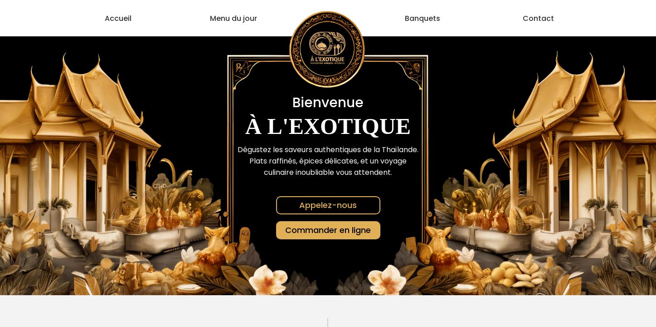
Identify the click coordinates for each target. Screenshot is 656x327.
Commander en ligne (328, 230)
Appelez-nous (328, 205)
